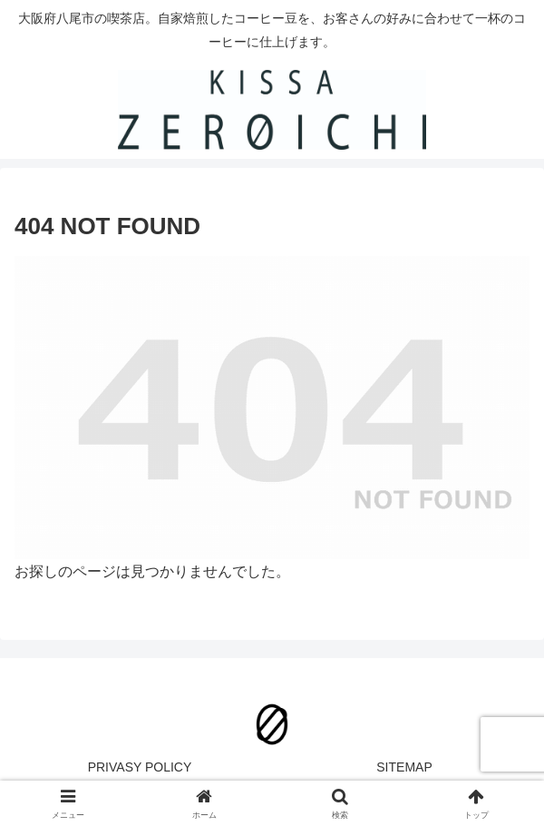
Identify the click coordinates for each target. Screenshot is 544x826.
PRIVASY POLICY (140, 767)
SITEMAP (404, 767)
